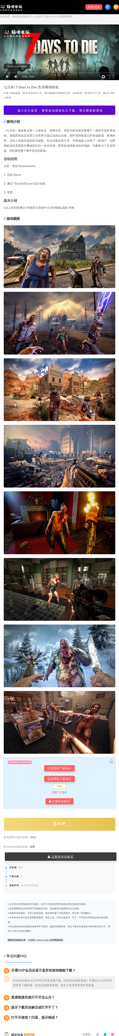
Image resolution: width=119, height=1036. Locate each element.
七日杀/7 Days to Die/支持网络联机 (38, 86)
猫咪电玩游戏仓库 (22, 16)
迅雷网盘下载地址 (59, 778)
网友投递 (15, 93)
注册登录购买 (59, 801)
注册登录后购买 (60, 856)
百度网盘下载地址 (59, 768)
